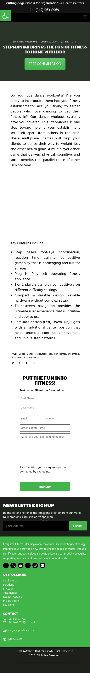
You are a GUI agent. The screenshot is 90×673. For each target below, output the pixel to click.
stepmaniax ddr (32, 357)
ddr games (60, 354)
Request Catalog (12, 597)
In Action (8, 589)
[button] (5, 15)
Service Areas (11, 581)
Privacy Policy (11, 601)
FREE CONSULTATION (45, 64)
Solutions (8, 585)
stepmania (73, 354)
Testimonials (10, 593)
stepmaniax (16, 357)
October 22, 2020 (49, 42)
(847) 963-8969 (47, 10)
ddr (50, 354)
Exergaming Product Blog (25, 42)
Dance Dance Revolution (32, 354)
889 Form (8, 605)
